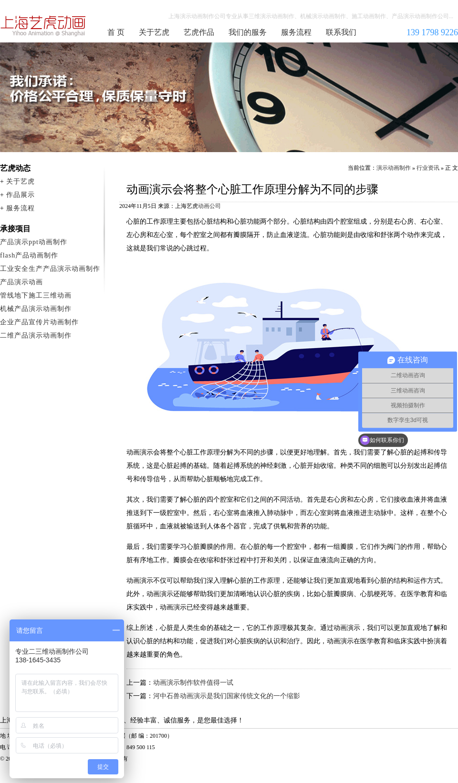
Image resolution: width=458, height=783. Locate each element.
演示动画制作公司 (43, 25)
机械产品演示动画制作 (36, 308)
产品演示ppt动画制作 (33, 242)
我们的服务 (248, 32)
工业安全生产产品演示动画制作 (50, 268)
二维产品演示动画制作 (36, 335)
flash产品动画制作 (29, 255)
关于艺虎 (154, 32)
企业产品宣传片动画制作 (39, 322)
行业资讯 (427, 168)
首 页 (116, 32)
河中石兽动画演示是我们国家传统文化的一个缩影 (226, 696)
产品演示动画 (21, 282)
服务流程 (296, 32)
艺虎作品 (199, 32)
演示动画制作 (393, 168)
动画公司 (209, 206)
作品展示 (20, 194)
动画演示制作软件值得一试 (193, 682)
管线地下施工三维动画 (36, 295)
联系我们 (341, 32)
